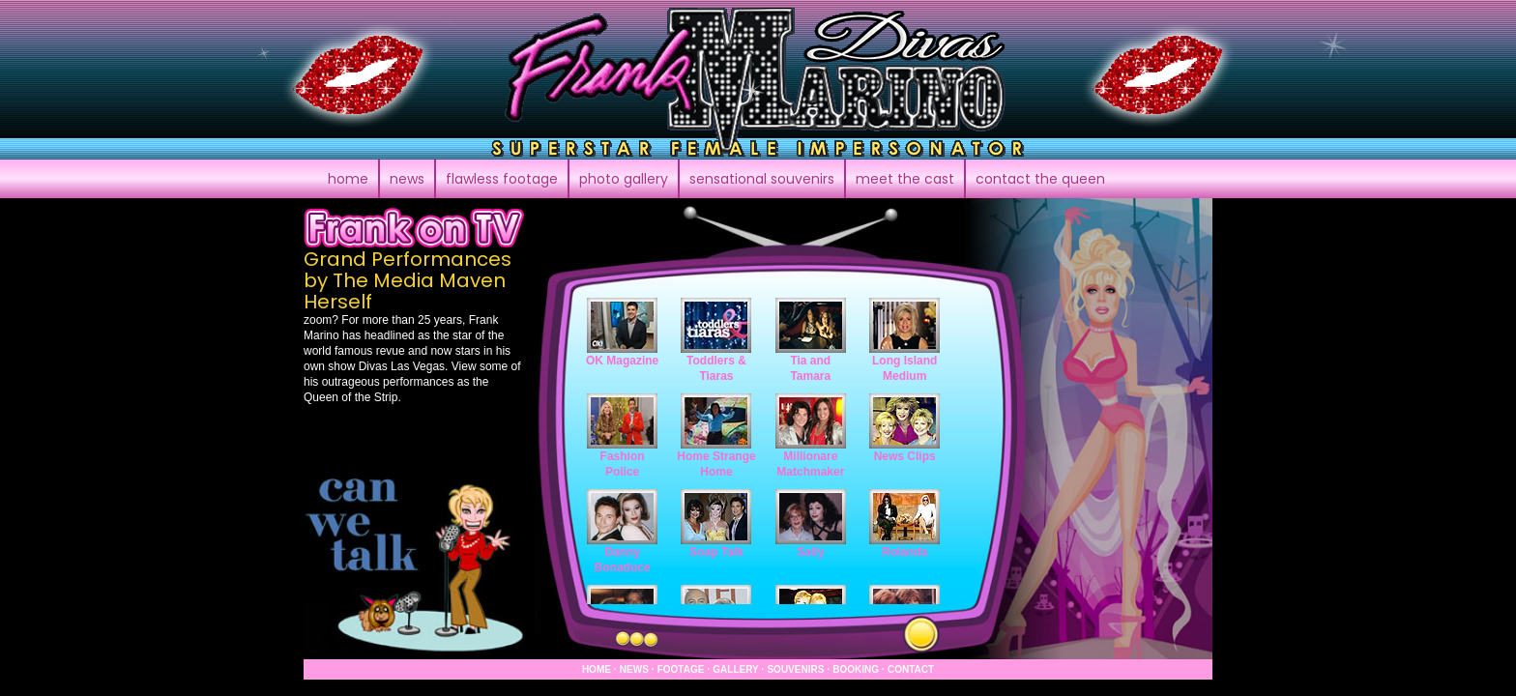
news (634, 669)
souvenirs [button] (761, 178)
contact (1040, 178)
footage (681, 669)
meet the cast (905, 178)
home (348, 178)
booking (855, 669)
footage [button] (502, 178)
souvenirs (795, 669)
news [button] (407, 178)
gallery (735, 669)
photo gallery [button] (623, 178)
